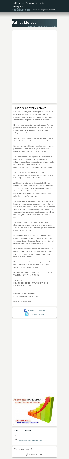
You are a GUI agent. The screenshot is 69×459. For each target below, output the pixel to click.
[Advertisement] (34, 66)
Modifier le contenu (34, 454)
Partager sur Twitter (34, 314)
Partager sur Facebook (34, 310)
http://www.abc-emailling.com (30, 440)
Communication (34, 26)
